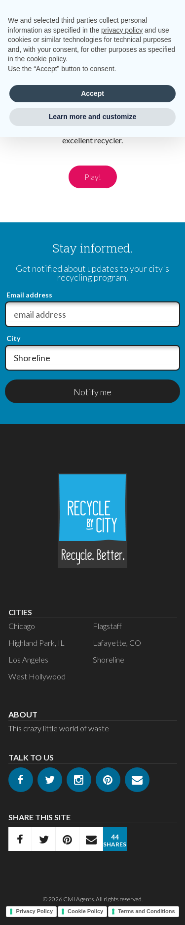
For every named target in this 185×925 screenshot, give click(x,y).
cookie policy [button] (46, 59)
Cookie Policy (85, 911)
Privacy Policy (34, 911)
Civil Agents (78, 899)
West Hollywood (37, 676)
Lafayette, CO (117, 642)
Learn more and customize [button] (92, 117)
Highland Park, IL (36, 642)
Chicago (21, 626)
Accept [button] (92, 93)
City (13, 338)
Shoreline (108, 659)
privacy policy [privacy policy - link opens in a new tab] (122, 30)
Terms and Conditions (146, 911)
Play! (92, 176)
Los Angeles (28, 659)
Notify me (92, 391)
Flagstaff (107, 626)
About (22, 714)
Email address (29, 295)
